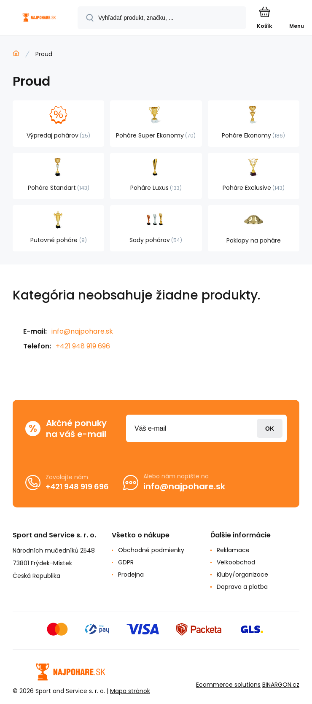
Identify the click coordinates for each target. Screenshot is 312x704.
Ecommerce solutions (228, 684)
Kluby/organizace (242, 574)
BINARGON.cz (280, 684)
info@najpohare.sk (82, 331)
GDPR (126, 562)
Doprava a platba (242, 587)
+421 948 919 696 (83, 346)
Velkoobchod (236, 562)
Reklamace (233, 550)
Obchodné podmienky (151, 550)
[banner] (39, 18)
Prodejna (131, 574)
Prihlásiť (269, 428)
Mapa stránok (130, 691)
